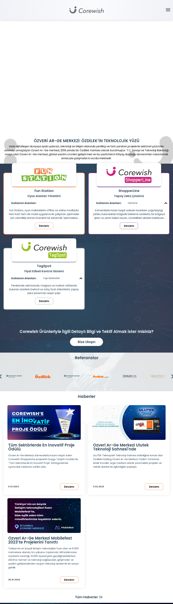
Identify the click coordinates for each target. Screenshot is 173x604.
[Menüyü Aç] (168, 10)
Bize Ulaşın (86, 342)
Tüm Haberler (86, 597)
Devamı (44, 226)
